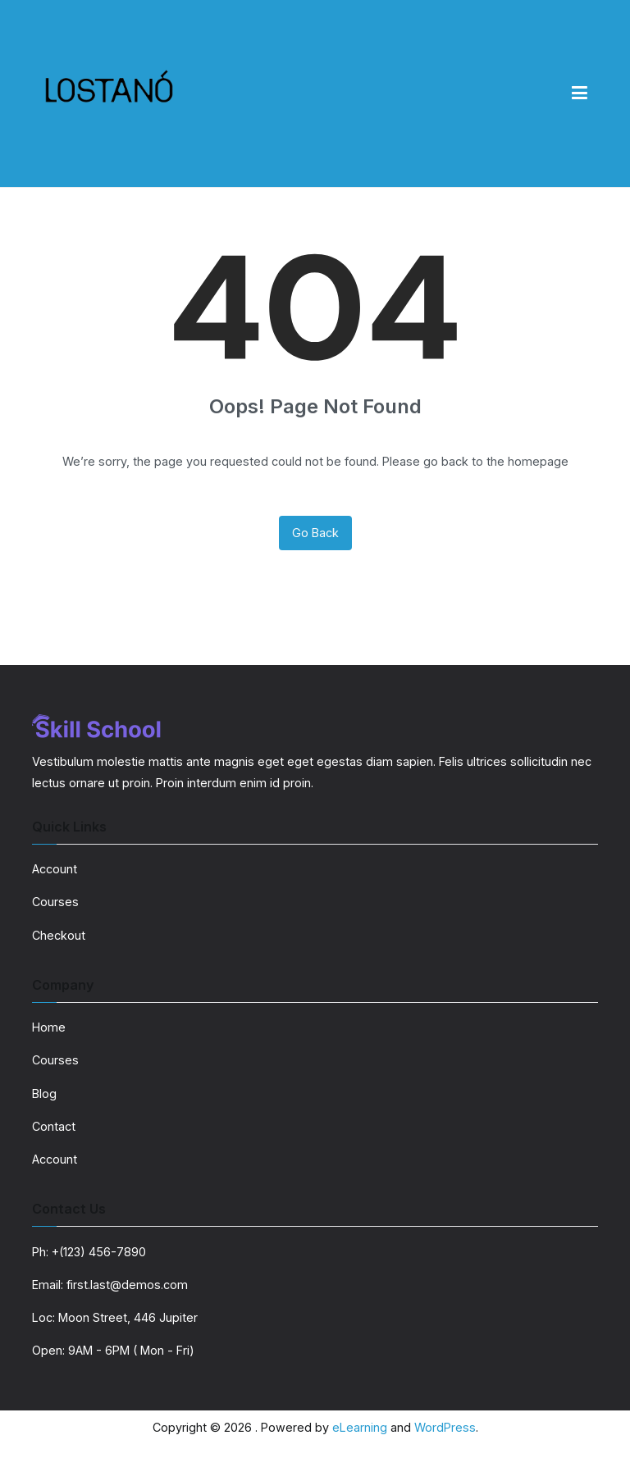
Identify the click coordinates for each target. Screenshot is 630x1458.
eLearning (359, 1427)
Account (54, 869)
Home (49, 1027)
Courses (55, 902)
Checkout (58, 935)
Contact (53, 1126)
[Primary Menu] (579, 93)
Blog (44, 1093)
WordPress (445, 1427)
